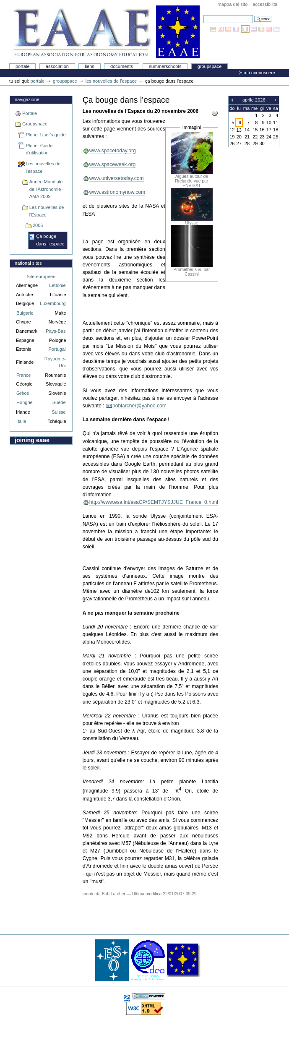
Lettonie (57, 285)
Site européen (40, 276)
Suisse (58, 412)
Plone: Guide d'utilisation (39, 149)
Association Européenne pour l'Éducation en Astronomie (105, 31)
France (23, 375)
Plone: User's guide (45, 134)
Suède (59, 402)
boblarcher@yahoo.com (139, 406)
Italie (21, 421)
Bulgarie (24, 312)
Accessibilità (265, 4)
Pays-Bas (55, 331)
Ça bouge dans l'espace (50, 240)
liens (89, 66)
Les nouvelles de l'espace (111, 80)
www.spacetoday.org (112, 151)
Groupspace (210, 66)
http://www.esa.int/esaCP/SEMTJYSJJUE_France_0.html (153, 502)
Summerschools (165, 66)
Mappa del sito (233, 4)
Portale (23, 66)
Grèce (22, 393)
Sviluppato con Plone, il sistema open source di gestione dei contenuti (148, 996)
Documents (121, 66)
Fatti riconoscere (258, 72)
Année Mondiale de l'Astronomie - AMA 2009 (46, 189)
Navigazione (27, 99)
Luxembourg (52, 303)
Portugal (56, 349)
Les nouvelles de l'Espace (46, 211)
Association (57, 66)
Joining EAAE (32, 440)
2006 (38, 225)
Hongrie (24, 402)
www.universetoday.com (116, 178)
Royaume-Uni (55, 362)
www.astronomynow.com (117, 192)
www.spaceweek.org (112, 164)
